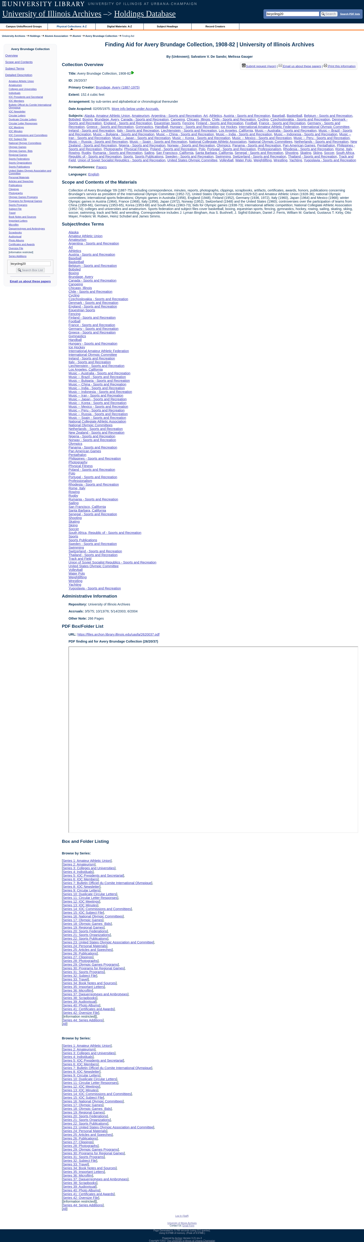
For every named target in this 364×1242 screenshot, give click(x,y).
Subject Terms (14, 68)
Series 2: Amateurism (78, 864)
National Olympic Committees (25, 143)
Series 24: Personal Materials (84, 946)
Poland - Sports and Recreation (173, 149)
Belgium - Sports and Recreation (328, 116)
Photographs (16, 193)
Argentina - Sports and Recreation (176, 116)
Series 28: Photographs (80, 961)
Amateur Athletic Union (21, 81)
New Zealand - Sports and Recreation (96, 432)
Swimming (223, 156)
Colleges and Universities (23, 89)
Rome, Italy (343, 149)
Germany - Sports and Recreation (93, 329)
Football (251, 123)
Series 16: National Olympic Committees (93, 916)
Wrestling (280, 160)
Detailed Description (18, 75)
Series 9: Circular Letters (81, 890)
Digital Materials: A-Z (119, 26)
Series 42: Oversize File (80, 1013)
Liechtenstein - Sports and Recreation (189, 130)
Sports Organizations (20, 162)
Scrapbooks (15, 232)
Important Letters (18, 220)
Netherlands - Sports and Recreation (321, 141)
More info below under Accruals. (135, 109)
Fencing (188, 123)
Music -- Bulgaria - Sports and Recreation (123, 134)
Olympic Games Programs (23, 197)
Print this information (340, 66)
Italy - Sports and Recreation (138, 130)
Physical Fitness (136, 149)
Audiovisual (15, 236)
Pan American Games (299, 145)
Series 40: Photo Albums (81, 1005)
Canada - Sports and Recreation (145, 119)
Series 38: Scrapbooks (79, 998)
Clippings (14, 189)
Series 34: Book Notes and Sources (89, 983)
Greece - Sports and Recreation (110, 127)
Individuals (14, 93)
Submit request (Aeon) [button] (259, 66)
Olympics (224, 145)
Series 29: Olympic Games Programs (90, 964)
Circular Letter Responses (23, 123)
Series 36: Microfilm (77, 990)
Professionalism (269, 149)
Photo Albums (16, 240)
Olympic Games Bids (20, 151)
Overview (11, 55)
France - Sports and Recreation (282, 123)
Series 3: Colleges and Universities (88, 868)
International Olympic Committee (325, 127)
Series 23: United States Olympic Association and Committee (108, 942)
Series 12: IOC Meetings (81, 901)
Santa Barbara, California (214, 153)
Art (205, 116)
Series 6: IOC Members (80, 879)
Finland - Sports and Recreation (219, 123)
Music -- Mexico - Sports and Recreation (262, 138)
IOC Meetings (16, 127)
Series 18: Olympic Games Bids (87, 924)
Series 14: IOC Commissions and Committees (97, 909)
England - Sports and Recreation (128, 123)
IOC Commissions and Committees (28, 135)
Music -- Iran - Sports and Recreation (95, 395)
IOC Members (16, 100)
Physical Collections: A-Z (72, 26)
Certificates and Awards (22, 244)
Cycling (263, 119)
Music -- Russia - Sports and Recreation (98, 141)
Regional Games (18, 154)
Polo (202, 149)
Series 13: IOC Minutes (80, 905)
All (64, 1024)
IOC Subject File (18, 139)
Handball (161, 127)
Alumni (76, 36)
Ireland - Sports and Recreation (91, 130)
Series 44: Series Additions (83, 1020)
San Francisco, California (175, 153)
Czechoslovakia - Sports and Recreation (300, 119)
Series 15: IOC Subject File (83, 912)
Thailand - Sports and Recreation (312, 156)
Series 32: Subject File (79, 976)
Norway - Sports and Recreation (191, 145)
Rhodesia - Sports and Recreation (308, 149)
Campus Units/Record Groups (24, 26)
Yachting (295, 160)
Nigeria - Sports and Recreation (142, 145)
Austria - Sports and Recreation (247, 116)
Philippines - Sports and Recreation (94, 458)
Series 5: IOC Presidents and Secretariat (93, 875)
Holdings (35, 36)
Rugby (86, 153)
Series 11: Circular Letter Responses (90, 898)
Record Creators (215, 26)
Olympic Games (17, 147)
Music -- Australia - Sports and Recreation (286, 130)
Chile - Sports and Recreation (234, 119)
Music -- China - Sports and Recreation (185, 134)
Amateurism (15, 85)
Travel (12, 212)
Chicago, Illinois (198, 119)
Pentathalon (326, 145)
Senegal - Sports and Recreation (259, 153)
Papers (101, 167)
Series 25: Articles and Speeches (87, 950)
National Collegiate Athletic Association (218, 141)
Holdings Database (145, 13)
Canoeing (178, 119)
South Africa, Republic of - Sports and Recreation (104, 533)
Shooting (291, 153)
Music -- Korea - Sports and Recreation (201, 138)
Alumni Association (56, 36)
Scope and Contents (19, 62)
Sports (128, 156)
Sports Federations (19, 158)
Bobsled (74, 119)
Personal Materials (19, 177)
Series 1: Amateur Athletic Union (86, 861)
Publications (15, 185)
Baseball (278, 116)
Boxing (87, 119)
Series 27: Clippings (77, 957)
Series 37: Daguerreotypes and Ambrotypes (95, 994)
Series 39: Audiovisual (79, 1001)
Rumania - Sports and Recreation (118, 153)
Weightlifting (263, 160)
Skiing (317, 153)
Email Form (188, 1225)
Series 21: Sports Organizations (86, 935)
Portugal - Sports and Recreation (231, 149)
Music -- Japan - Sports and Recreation (141, 138)
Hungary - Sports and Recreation (194, 127)
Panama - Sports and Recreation (256, 145)
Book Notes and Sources (22, 216)
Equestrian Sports (167, 123)
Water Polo (243, 160)
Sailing (149, 153)
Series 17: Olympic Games (82, 920)
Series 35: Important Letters (83, 987)
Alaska (89, 116)
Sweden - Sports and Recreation (189, 156)
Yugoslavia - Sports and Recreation (330, 160)
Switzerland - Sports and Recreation (259, 156)
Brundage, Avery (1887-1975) (118, 87)
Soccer (329, 153)
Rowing (74, 153)
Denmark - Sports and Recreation (93, 303)
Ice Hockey (229, 127)
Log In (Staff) (182, 1216)
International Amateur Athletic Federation (269, 127)
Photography (113, 149)
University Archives (13, 36)
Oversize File (16, 248)
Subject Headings (167, 26)
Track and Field (79, 558)
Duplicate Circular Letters (23, 119)
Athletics (215, 116)
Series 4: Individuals (78, 872)
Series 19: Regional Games (83, 927)
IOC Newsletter (17, 111)
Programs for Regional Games (25, 201)
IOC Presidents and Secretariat (26, 97)
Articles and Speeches (21, 181)
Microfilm (14, 224)
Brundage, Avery (106, 119)
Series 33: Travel (75, 979)
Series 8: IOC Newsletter (81, 887)
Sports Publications (19, 166)
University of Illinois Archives (51, 13)
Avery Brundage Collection (101, 36)
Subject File (15, 208)
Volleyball (226, 160)
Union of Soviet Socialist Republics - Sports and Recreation (121, 160)
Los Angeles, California (236, 130)
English (93, 174)
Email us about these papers (30, 281)
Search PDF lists (350, 13)
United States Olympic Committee (192, 160)
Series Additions (17, 256)
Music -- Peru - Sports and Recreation (322, 138)
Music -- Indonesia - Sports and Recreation (306, 134)
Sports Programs (18, 205)
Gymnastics (144, 127)
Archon (178, 1238)
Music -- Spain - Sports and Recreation (158, 141)
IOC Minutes (16, 131)
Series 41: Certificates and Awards (88, 1009)
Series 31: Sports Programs (83, 972)
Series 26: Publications (80, 953)
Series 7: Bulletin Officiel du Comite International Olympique (107, 883)
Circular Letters (17, 115)
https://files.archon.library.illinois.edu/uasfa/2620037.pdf (118, 634)
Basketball (294, 116)
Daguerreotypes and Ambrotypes (27, 228)
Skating (305, 153)
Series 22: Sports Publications (85, 938)
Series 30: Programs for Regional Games (93, 968)
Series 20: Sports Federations (85, 931)
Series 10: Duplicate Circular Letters (89, 894)
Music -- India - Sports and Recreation (244, 134)
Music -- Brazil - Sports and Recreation (97, 377)
